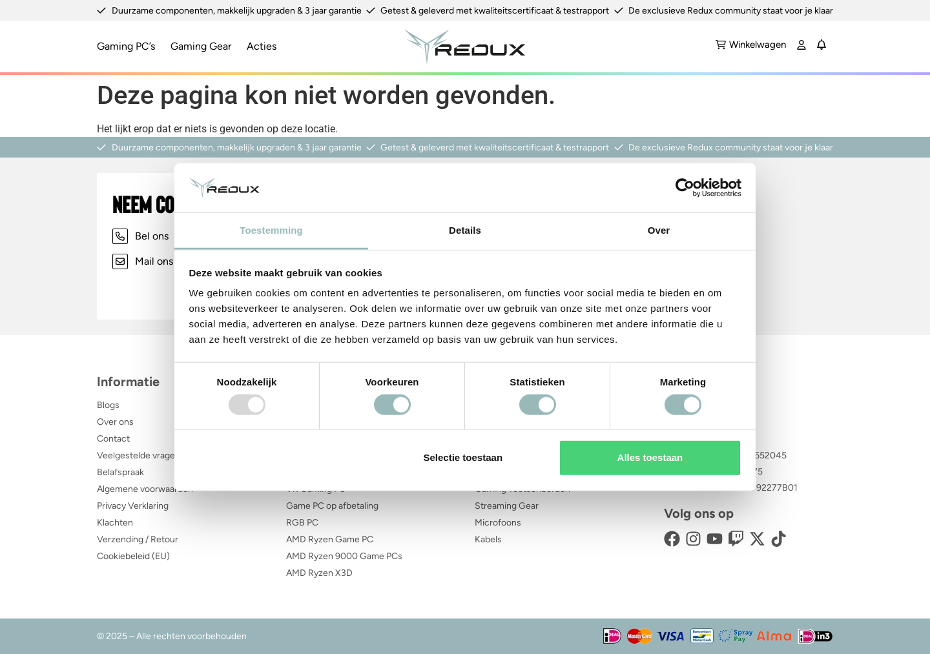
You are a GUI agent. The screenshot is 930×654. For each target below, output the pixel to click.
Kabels (488, 539)
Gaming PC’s (126, 46)
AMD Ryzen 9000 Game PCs (344, 556)
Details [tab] (465, 230)
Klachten (115, 522)
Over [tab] (659, 230)
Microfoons (498, 522)
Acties (261, 46)
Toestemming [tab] (271, 230)
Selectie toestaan (463, 457)
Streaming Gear (507, 505)
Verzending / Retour (137, 539)
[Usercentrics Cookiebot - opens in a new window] (684, 188)
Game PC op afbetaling (332, 505)
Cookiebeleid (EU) (133, 556)
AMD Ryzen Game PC (329, 539)
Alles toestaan (650, 457)
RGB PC (302, 522)
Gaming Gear (200, 46)
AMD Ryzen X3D (319, 572)
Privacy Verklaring (133, 505)
